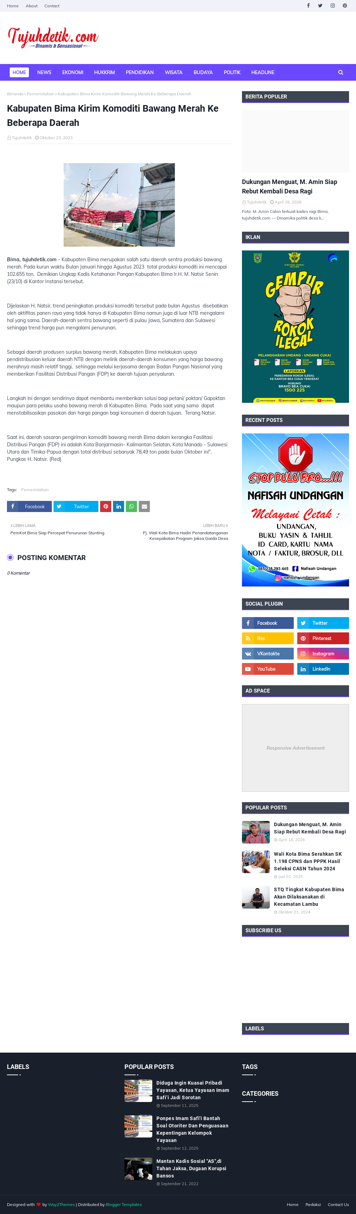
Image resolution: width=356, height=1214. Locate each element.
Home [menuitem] (19, 72)
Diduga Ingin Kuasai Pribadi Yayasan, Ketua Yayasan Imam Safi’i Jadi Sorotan (192, 1090)
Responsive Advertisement (296, 748)
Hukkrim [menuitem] (104, 72)
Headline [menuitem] (262, 72)
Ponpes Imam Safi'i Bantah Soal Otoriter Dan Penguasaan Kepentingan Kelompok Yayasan (192, 1129)
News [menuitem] (44, 72)
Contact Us (338, 1204)
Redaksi (313, 1204)
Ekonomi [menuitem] (72, 72)
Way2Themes (61, 1204)
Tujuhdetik (22, 137)
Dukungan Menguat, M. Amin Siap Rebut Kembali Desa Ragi (289, 186)
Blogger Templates (124, 1204)
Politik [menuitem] (232, 72)
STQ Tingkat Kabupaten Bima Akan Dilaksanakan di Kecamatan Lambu (309, 897)
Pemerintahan (40, 93)
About (32, 5)
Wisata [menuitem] (174, 72)
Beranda (15, 93)
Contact (51, 5)
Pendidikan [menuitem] (140, 72)
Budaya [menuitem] (203, 72)
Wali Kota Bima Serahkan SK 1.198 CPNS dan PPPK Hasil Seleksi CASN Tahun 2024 (308, 861)
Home (13, 5)
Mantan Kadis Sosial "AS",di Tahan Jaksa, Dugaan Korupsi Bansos (191, 1168)
